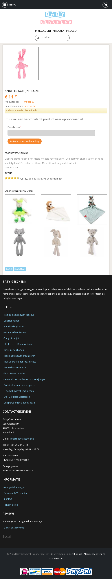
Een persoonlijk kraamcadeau (19, 402)
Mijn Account (43, 30)
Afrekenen (59, 30)
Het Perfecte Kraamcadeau (18, 344)
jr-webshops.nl (74, 554)
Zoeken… (47, 37)
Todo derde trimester (15, 367)
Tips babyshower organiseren (19, 355)
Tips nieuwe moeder (14, 373)
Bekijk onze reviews (14, 527)
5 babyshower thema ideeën (19, 391)
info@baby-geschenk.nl (22, 438)
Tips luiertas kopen (14, 350)
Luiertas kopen (11, 320)
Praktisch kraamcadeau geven (19, 385)
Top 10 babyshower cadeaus (19, 314)
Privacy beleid (11, 504)
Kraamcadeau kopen (15, 332)
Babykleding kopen (14, 326)
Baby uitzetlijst (11, 338)
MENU (9, 4)
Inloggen (71, 30)
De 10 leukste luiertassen (17, 396)
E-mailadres (14, 127)
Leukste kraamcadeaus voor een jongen (24, 379)
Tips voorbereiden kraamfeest (20, 361)
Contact (8, 498)
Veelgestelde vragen (14, 487)
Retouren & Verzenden (15, 493)
